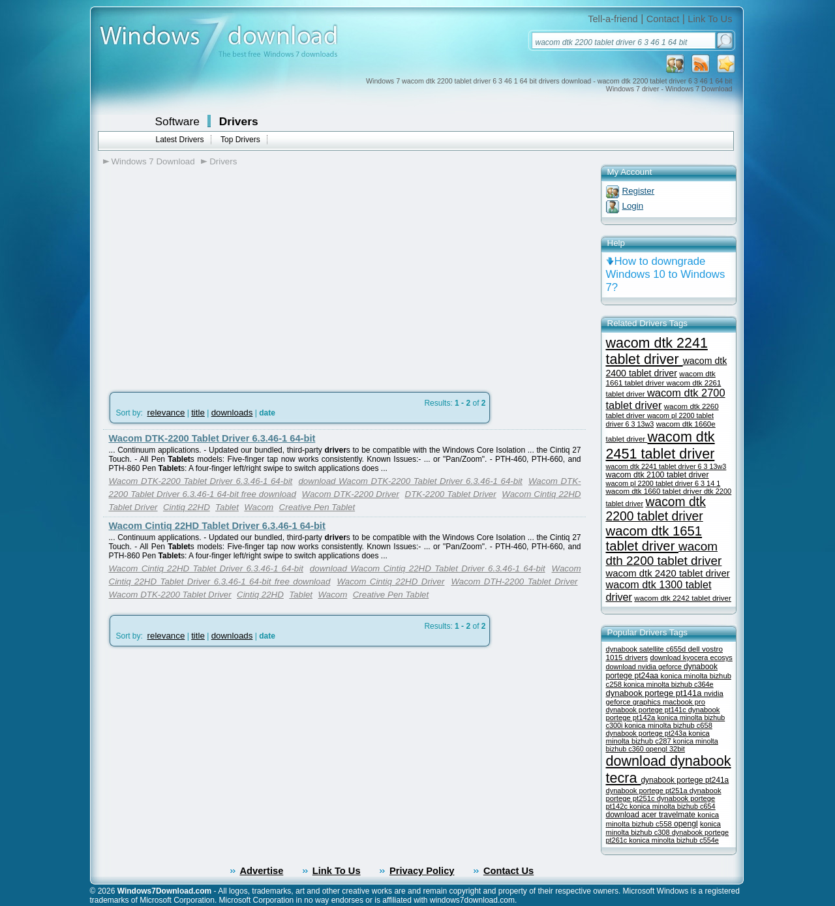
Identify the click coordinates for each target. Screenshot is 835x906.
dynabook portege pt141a (655, 693)
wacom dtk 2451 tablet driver (660, 445)
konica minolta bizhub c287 (658, 737)
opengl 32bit (665, 749)
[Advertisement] (212, 274)
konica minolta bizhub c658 (668, 725)
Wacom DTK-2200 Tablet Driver (170, 594)
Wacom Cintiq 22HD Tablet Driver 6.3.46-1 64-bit (217, 526)
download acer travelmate (652, 814)
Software (177, 121)
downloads (232, 412)
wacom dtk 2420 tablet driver (668, 573)
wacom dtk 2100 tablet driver (657, 474)
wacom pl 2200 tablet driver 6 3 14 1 (663, 483)
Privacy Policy (421, 871)
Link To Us (710, 19)
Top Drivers (240, 139)
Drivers (238, 121)
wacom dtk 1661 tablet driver (661, 378)
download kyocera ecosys (691, 657)
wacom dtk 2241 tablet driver (657, 351)
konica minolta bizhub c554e (674, 840)
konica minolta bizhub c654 (673, 806)
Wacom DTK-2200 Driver (350, 494)
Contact (663, 19)
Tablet (227, 507)
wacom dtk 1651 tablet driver (654, 538)
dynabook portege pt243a (647, 733)
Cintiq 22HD (186, 507)
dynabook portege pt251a (648, 790)
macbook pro (684, 702)
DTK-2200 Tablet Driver (450, 494)
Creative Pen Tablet (317, 507)
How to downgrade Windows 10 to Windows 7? (665, 274)
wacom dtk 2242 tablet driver (682, 598)
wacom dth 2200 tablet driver (664, 553)
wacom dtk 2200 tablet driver (656, 509)
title (198, 412)
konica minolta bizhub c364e (669, 684)
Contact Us (508, 871)
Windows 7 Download (153, 161)
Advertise (262, 871)
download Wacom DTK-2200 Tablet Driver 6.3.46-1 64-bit (410, 481)
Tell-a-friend (613, 19)
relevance (166, 412)
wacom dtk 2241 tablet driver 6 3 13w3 (666, 466)
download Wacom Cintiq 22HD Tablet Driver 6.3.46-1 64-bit (427, 568)
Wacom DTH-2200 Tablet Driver (514, 581)
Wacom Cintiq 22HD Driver (390, 581)
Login (633, 206)
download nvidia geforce (645, 667)
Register (638, 191)
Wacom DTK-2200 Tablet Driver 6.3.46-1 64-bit (212, 438)
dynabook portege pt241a (685, 780)
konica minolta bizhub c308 (663, 828)
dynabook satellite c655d (647, 649)
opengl (686, 823)
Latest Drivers (180, 139)
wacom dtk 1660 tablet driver (655, 491)
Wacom (258, 507)
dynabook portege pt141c (647, 710)
